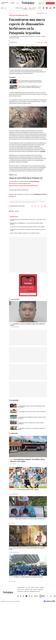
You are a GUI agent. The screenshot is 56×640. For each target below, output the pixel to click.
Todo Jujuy (11, 13)
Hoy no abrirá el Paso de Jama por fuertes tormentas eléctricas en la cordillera (27, 226)
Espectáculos (20, 591)
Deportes (37, 587)
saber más (28, 293)
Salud (23, 589)
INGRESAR (42, 3)
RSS (47, 596)
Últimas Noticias (18, 8)
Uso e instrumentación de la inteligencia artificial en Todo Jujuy (42, 596)
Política (34, 8)
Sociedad (27, 589)
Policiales (25, 9)
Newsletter (31, 9)
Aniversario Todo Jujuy (35, 591)
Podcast (35, 589)
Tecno (31, 589)
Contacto (50, 596)
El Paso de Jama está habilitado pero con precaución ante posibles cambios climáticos (26, 223)
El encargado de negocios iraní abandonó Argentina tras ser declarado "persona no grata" (28, 220)
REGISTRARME (51, 3)
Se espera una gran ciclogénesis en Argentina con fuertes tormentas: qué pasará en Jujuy (27, 230)
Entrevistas (40, 589)
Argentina (42, 151)
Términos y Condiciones (36, 596)
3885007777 (13, 196)
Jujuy (25, 8)
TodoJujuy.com (14, 183)
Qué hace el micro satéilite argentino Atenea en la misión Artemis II (25, 233)
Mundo (39, 8)
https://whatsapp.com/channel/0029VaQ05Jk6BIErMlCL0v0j (23, 185)
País (30, 8)
